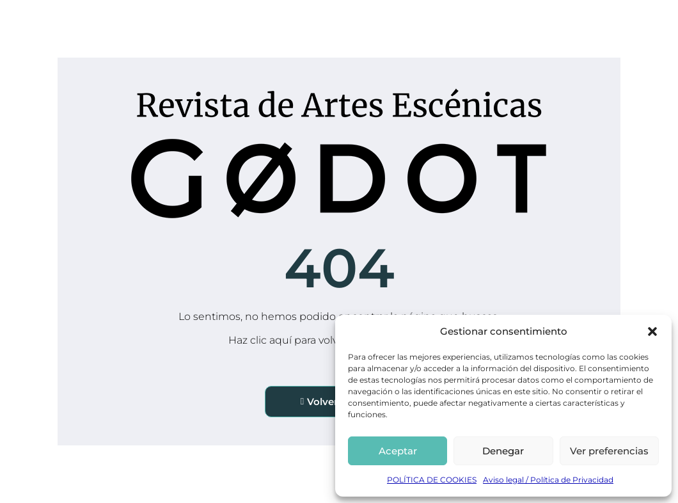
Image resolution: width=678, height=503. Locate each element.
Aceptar (398, 451)
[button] (652, 331)
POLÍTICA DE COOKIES (432, 479)
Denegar (503, 451)
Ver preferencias (609, 451)
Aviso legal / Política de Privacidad (548, 479)
